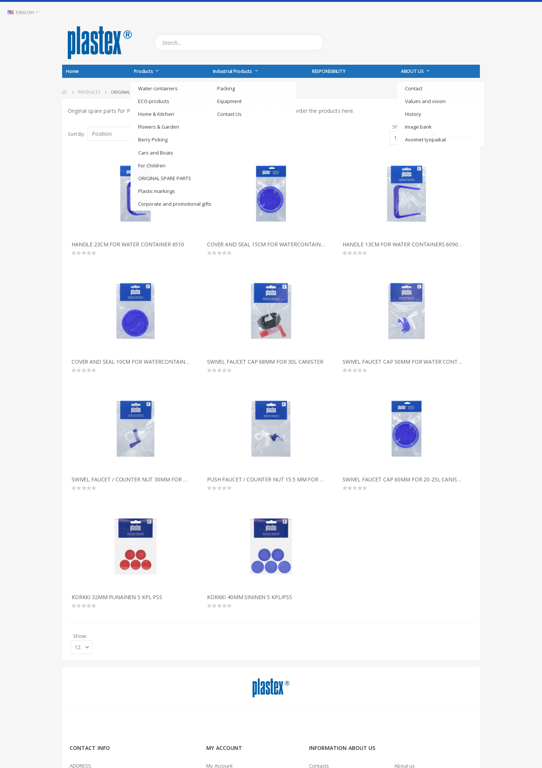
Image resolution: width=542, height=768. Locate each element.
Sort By (76, 134)
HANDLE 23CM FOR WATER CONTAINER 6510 (128, 245)
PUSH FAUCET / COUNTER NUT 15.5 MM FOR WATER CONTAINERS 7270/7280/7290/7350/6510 (267, 481)
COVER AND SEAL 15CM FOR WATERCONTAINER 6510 (267, 245)
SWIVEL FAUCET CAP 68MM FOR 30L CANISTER (265, 363)
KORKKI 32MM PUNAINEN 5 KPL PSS (117, 599)
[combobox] (239, 42)
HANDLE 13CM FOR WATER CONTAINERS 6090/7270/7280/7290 (403, 245)
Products (89, 92)
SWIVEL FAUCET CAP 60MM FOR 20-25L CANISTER (403, 481)
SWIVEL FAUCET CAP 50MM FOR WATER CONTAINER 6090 (403, 363)
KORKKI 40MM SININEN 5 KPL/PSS (249, 599)
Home (64, 92)
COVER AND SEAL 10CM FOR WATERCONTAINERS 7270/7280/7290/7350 (132, 363)
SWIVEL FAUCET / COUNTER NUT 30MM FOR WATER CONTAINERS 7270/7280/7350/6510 (132, 481)
